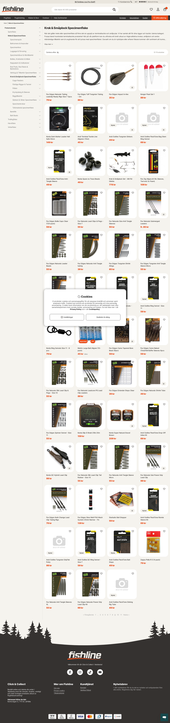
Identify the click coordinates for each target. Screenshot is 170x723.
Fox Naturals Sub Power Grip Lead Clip (151, 476)
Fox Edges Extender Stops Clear (121, 390)
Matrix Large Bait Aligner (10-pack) (89, 349)
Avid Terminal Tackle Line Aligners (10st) (87, 138)
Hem (5, 23)
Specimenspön (24, 40)
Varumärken (134, 18)
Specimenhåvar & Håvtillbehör (21, 55)
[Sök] (85, 9)
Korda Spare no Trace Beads (89, 179)
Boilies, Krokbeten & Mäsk (24, 59)
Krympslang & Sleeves (21, 92)
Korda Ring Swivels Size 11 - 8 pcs (58, 349)
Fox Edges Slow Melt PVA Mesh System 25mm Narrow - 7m (90, 518)
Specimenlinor (15, 47)
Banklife (24, 112)
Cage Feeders (18, 80)
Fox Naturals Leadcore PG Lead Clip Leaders (90, 391)
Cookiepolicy (94, 309)
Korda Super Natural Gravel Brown (119, 434)
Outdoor (46, 18)
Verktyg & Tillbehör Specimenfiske (24, 73)
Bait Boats (24, 115)
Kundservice (125, 2)
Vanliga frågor (85, 690)
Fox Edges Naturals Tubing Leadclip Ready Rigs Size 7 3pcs (59, 95)
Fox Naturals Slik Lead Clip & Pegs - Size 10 (57, 391)
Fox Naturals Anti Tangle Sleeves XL (59, 603)
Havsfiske (23, 123)
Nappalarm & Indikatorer (24, 63)
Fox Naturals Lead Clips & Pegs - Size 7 (90, 222)
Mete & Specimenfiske (16, 23)
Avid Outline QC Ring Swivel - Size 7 (89, 561)
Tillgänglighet (59, 693)
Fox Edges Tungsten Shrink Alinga (119, 264)
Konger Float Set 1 (147, 94)
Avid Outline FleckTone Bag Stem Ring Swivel (153, 138)
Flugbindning (20, 18)
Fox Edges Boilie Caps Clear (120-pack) (57, 222)
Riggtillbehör (25, 96)
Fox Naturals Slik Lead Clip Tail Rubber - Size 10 (89, 476)
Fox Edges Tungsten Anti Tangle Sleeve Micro (153, 264)
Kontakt (83, 688)
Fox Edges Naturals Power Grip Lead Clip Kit (90, 603)
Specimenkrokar (19, 104)
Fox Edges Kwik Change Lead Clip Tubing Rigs (57, 518)
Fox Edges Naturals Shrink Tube (152, 390)
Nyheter (123, 18)
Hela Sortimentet (60, 18)
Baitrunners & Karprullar (24, 43)
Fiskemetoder (21, 28)
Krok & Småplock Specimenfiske (24, 77)
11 (121, 615)
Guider (145, 18)
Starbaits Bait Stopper (117, 517)
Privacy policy (59, 691)
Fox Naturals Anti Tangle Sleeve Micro (121, 476)
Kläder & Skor (33, 18)
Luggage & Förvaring (24, 51)
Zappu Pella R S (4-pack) (150, 560)
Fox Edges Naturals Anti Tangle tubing (90, 264)
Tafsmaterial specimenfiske (23, 108)
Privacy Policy (75, 309)
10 (118, 615)
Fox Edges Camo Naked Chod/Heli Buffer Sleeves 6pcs (152, 349)
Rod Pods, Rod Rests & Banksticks (24, 68)
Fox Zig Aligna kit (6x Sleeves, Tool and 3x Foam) (152, 180)
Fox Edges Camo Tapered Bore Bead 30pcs (121, 349)
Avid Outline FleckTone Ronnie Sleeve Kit (152, 518)
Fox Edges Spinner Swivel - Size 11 (58, 434)
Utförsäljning (159, 18)
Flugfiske (7, 18)
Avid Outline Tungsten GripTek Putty (58, 561)
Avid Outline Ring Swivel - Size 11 (152, 307)
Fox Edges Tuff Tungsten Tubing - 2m (90, 95)
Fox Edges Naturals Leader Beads (56, 264)
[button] (150, 2)
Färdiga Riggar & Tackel (25, 84)
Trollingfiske (23, 119)
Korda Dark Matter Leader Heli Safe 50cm (58, 138)
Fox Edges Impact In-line (118, 94)
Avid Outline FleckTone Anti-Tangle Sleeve (57, 180)
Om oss (57, 688)
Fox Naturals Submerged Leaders (150, 222)
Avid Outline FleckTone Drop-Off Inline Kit (153, 434)
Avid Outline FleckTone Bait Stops (119, 561)
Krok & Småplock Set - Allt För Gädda (120, 180)
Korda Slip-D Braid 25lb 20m (89, 433)
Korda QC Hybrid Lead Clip (56, 475)
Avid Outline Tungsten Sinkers (120, 137)
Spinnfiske (23, 32)
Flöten (25, 88)
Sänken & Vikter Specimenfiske (25, 100)
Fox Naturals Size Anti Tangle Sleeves (120, 222)
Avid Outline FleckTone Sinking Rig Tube (121, 603)
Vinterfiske (23, 127)
